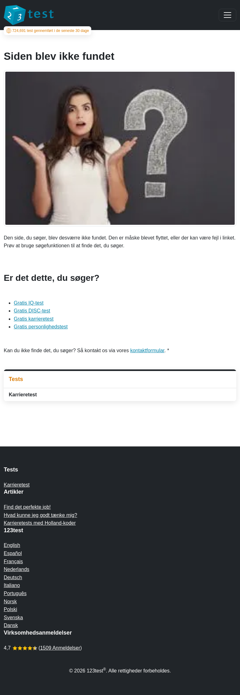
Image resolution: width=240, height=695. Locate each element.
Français (13, 561)
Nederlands (16, 569)
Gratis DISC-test (32, 310)
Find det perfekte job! (27, 507)
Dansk (11, 625)
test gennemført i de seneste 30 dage (47, 30)
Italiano (12, 585)
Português (15, 593)
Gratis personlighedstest (41, 326)
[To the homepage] (29, 15)
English (12, 545)
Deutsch (13, 577)
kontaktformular (147, 350)
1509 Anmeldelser (60, 648)
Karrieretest (23, 394)
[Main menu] (227, 15)
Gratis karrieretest (33, 319)
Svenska (13, 617)
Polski (10, 609)
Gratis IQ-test (28, 303)
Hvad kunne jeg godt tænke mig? (40, 515)
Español (13, 553)
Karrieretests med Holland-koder (40, 523)
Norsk (10, 601)
